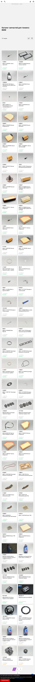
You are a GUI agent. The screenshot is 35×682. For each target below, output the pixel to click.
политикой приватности (19, 678)
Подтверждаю (5, 680)
